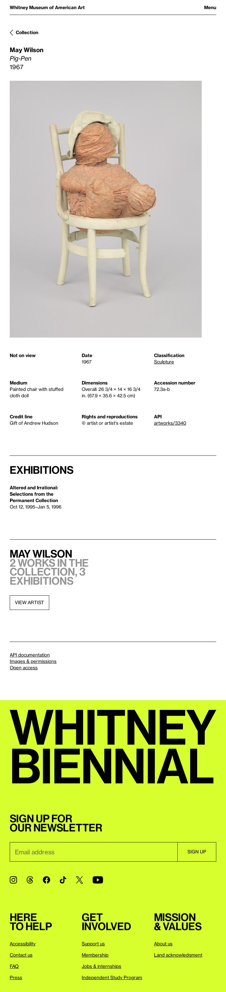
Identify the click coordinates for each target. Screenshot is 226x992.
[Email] (93, 852)
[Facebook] (46, 879)
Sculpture (164, 361)
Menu (210, 7)
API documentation (30, 654)
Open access (24, 667)
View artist (29, 602)
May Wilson (26, 49)
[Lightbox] (106, 209)
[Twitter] (79, 879)
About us (163, 943)
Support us (93, 943)
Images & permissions (33, 661)
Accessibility (23, 943)
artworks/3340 (170, 423)
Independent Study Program (112, 977)
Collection (27, 32)
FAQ (14, 966)
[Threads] (30, 879)
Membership (95, 955)
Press (16, 977)
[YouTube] (98, 879)
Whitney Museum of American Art (47, 7)
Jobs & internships (101, 966)
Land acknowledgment (178, 955)
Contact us (21, 955)
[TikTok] (63, 879)
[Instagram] (13, 879)
